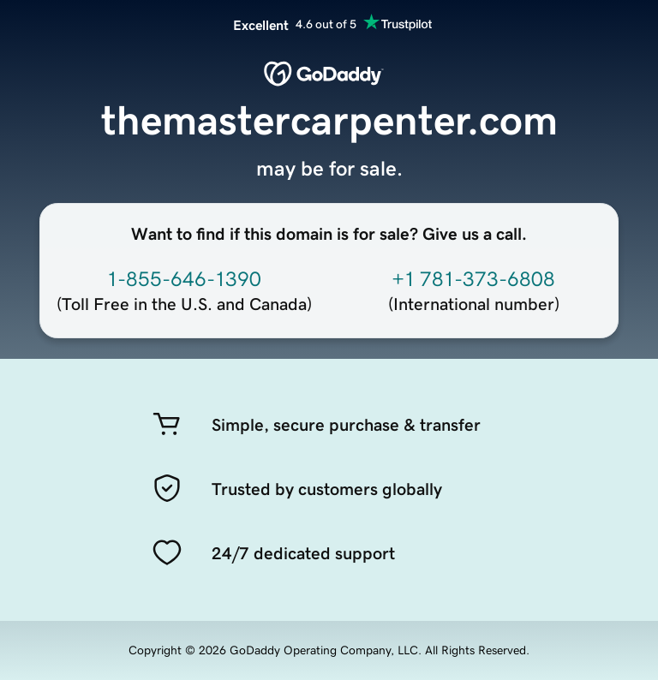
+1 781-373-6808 (473, 279)
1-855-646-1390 (184, 279)
